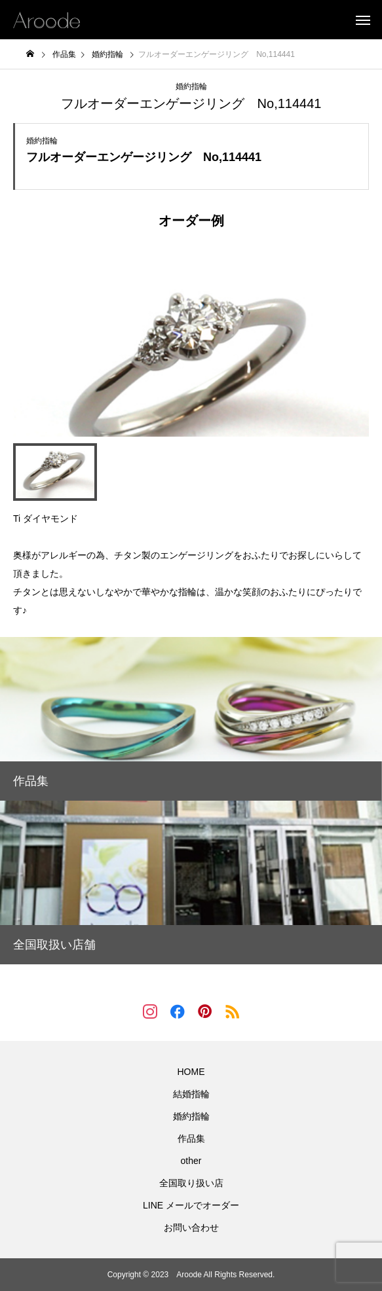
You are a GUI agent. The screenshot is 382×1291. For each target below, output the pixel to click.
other (191, 1160)
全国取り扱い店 (191, 1183)
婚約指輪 (191, 86)
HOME (191, 1071)
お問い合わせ (191, 1227)
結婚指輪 (191, 1094)
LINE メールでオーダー (191, 1205)
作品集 (191, 1138)
